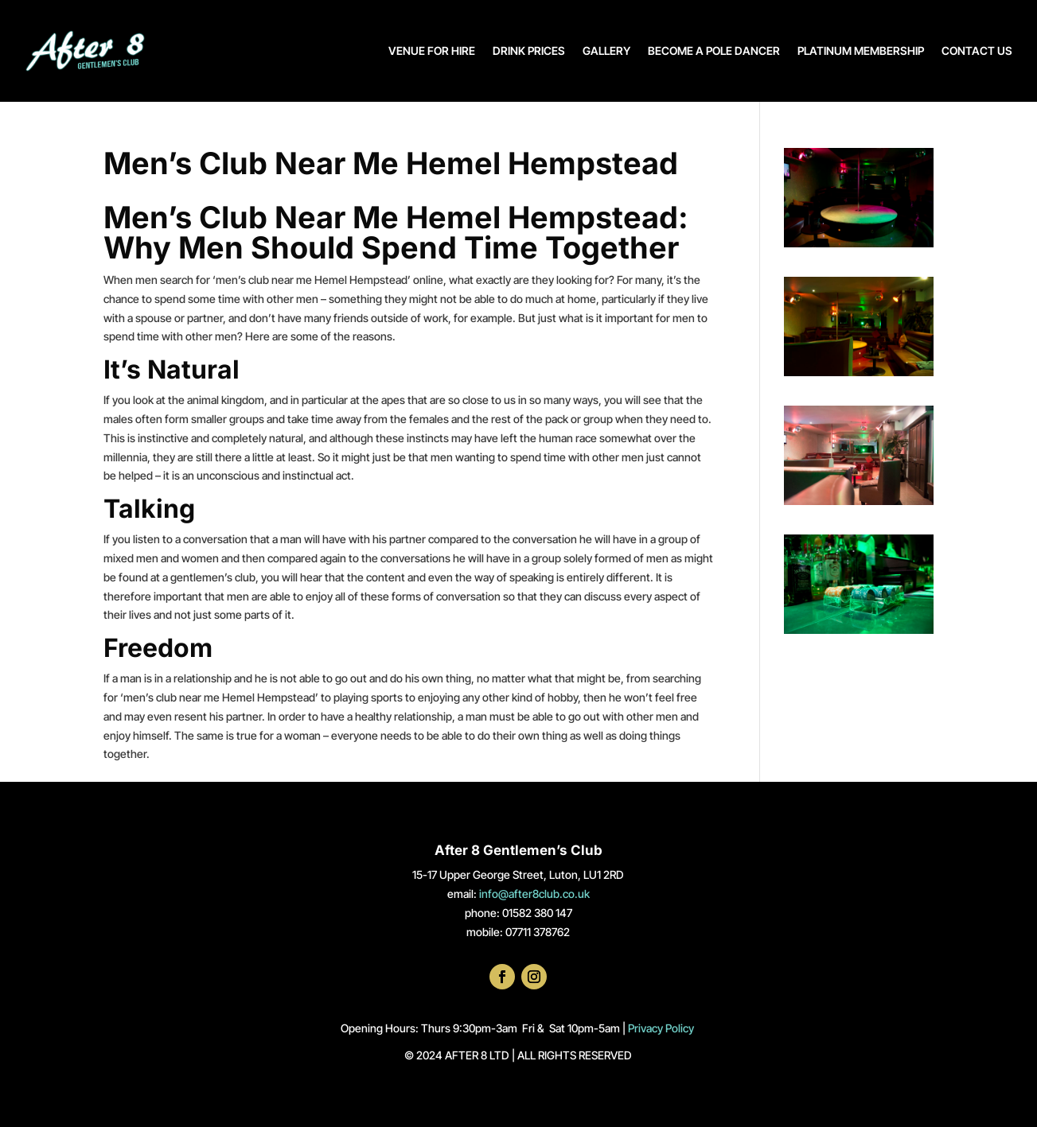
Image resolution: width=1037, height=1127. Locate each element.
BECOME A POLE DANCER (714, 50)
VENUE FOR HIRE (431, 50)
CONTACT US (976, 50)
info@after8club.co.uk (534, 893)
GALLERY (606, 50)
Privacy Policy (662, 1028)
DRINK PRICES (529, 50)
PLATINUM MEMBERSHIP (860, 50)
